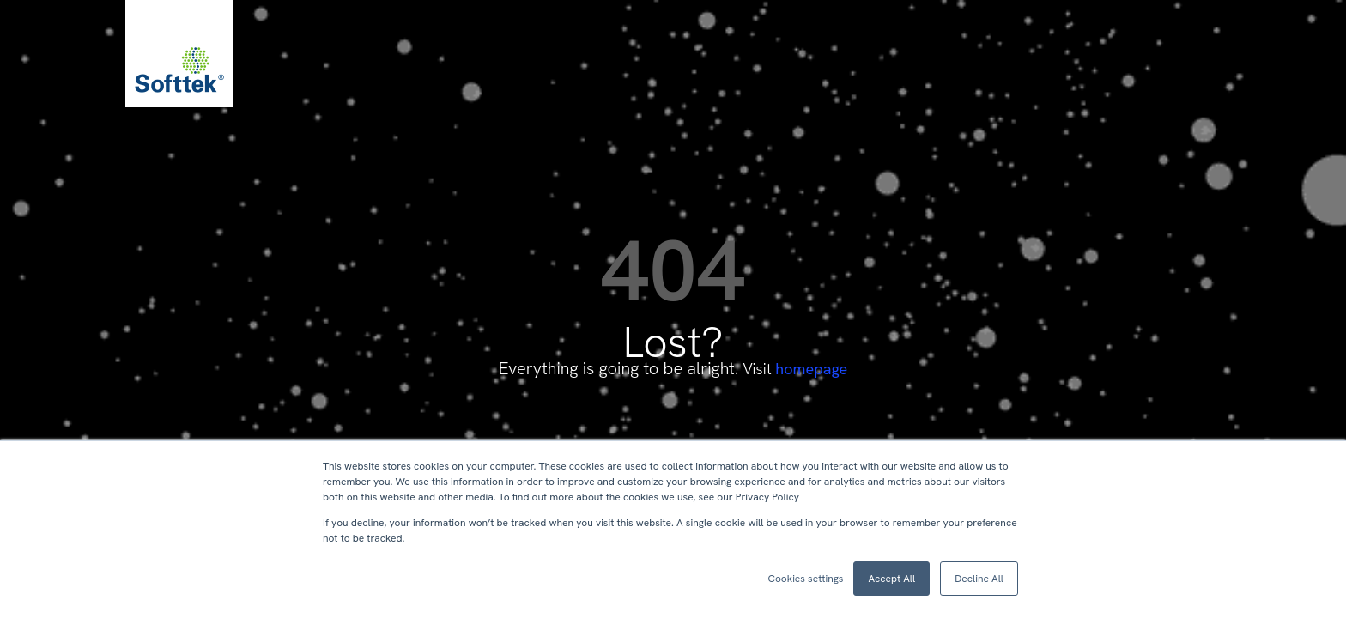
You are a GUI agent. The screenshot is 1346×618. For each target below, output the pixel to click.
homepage (811, 369)
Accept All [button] (891, 578)
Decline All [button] (979, 578)
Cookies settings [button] (805, 578)
